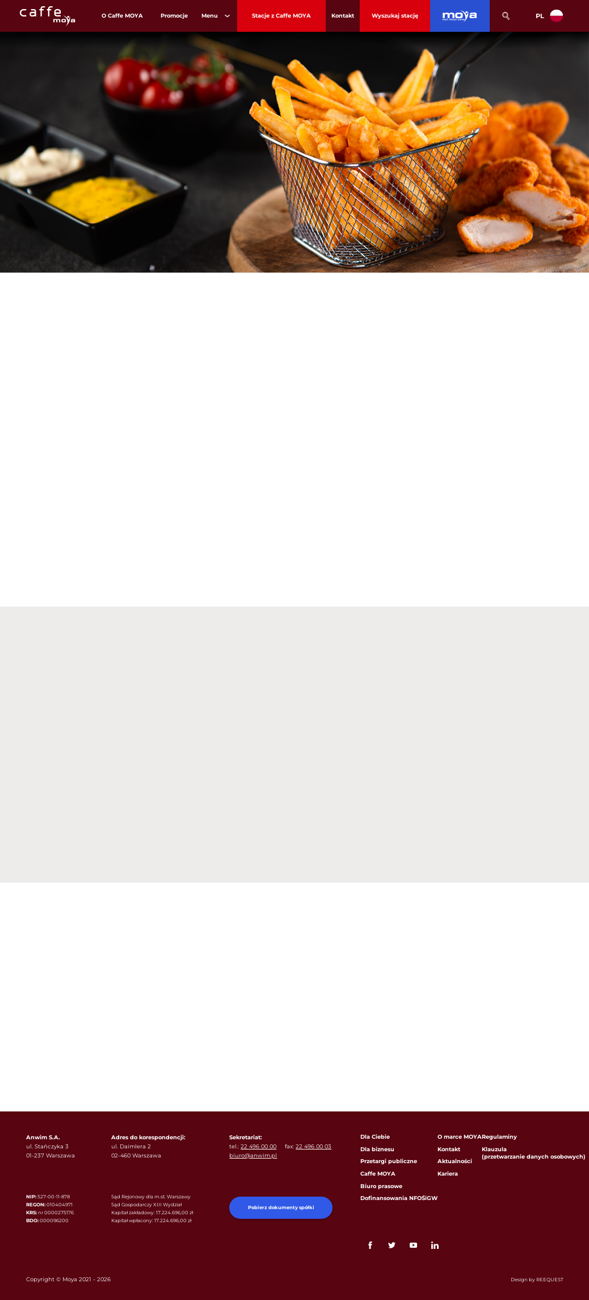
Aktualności (454, 1161)
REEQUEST (549, 1279)
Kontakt (448, 1149)
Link (456, 1245)
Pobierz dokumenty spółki (281, 1207)
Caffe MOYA (378, 1174)
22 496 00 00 (258, 1146)
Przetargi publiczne (388, 1161)
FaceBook (370, 1245)
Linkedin (435, 1245)
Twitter (392, 1245)
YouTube (413, 1245)
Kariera (447, 1174)
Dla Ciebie (375, 1137)
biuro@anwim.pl (253, 1155)
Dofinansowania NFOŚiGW (398, 1198)
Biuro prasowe (381, 1186)
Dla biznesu (377, 1149)
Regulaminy (499, 1137)
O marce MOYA (459, 1137)
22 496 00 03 (313, 1146)
